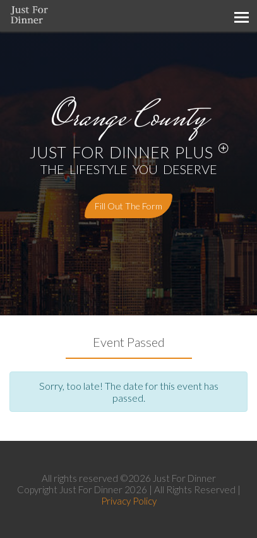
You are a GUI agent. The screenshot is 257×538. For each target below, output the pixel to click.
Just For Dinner (184, 478)
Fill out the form (128, 206)
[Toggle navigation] (241, 16)
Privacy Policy (129, 500)
